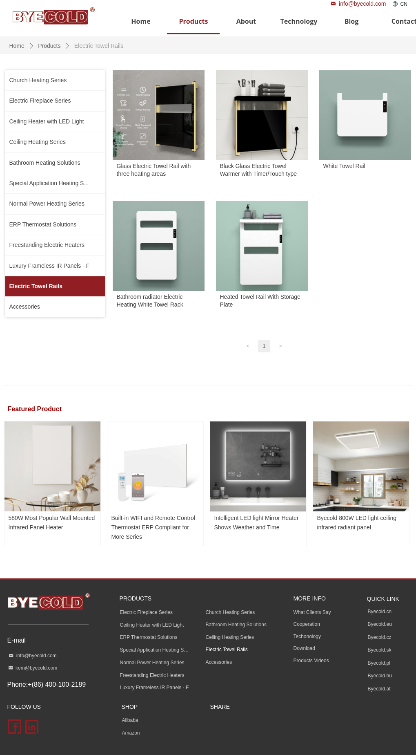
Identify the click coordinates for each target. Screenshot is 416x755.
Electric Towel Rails (98, 46)
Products (49, 46)
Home (16, 46)
